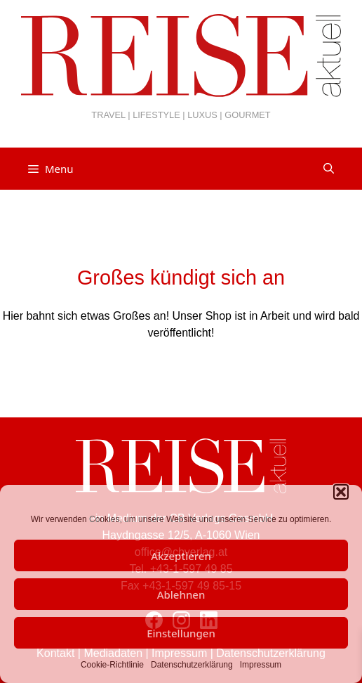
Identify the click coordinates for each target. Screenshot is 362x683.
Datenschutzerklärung (192, 665)
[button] (341, 492)
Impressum (260, 665)
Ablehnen (181, 594)
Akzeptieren (181, 556)
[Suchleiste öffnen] (328, 169)
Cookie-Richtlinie (112, 665)
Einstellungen (181, 633)
